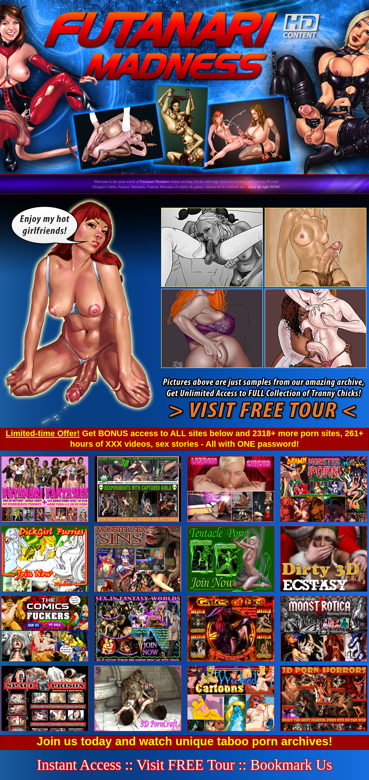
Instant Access (79, 765)
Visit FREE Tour (186, 765)
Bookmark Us (291, 765)
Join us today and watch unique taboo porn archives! (184, 741)
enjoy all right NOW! (264, 187)
